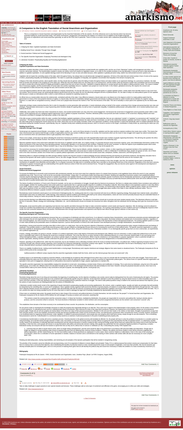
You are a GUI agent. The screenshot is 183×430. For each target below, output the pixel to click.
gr (9, 29)
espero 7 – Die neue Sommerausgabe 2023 (9, 96)
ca (15, 30)
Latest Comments (7, 45)
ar (15, 29)
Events (46, 23)
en (8, 27)
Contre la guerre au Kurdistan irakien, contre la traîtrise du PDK (171, 158)
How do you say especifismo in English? (147, 38)
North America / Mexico (9, 74)
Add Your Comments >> (150, 364)
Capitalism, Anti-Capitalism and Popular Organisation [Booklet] (171, 114)
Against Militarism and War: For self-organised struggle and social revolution (171, 84)
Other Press (6, 91)
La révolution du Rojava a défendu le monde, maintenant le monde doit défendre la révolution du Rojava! (171, 99)
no (11, 29)
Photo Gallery (6, 49)
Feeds (9, 134)
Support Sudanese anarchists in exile (169, 38)
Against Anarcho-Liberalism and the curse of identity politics (9, 125)
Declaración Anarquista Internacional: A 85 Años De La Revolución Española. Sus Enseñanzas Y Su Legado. (171, 139)
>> (6, 32)
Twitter (52, 23)
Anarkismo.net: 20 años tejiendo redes (170, 31)
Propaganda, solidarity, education (145, 35)
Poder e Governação (9, 120)
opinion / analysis (52, 31)
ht (6, 30)
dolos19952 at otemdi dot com (61, 383)
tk (3, 29)
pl (2, 30)
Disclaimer (5, 424)
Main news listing (7, 42)
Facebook (60, 23)
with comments (37, 364)
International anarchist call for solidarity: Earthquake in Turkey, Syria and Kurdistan (171, 48)
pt (1, 29)
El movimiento (139, 54)
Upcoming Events (8, 82)
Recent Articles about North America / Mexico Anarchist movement (146, 47)
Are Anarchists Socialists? (142, 57)
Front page (5, 41)
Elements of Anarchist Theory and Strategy (170, 54)
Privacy (13, 424)
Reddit (47, 369)
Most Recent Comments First (146, 372)
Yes (20, 381)
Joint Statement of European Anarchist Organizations (172, 43)
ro (4, 31)
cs (13, 30)
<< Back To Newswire (90, 398)
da (2, 31)
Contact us (27, 23)
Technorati (55, 369)
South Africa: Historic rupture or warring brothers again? (172, 132)
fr (10, 27)
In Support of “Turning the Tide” (143, 50)
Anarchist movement (9, 85)
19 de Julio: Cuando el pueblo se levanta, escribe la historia (172, 59)
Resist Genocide (168, 35)
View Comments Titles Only (146, 374)
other (6, 29)
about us (3, 68)
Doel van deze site (15, 23)
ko (9, 31)
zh (11, 30)
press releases (172, 172)
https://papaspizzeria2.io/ (35, 389)
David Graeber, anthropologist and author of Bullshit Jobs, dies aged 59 (9, 113)
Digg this (23, 369)
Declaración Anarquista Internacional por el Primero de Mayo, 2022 (171, 72)
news (172, 165)
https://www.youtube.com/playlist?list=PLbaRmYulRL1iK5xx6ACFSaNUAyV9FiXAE (53, 359)
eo (7, 31)
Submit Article (38, 23)
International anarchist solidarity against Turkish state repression (170, 65)
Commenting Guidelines (9, 46)
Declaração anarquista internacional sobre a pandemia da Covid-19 (170, 91)
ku (8, 30)
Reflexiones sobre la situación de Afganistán (170, 124)
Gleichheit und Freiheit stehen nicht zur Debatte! (171, 152)
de (4, 30)
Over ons (4, 23)
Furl (40, 369)
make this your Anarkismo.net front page (8, 35)
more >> (14, 130)
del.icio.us (32, 369)
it (14, 27)
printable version (25, 364)
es (12, 27)
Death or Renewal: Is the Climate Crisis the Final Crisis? (171, 147)
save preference (147, 375)
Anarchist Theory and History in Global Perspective (172, 106)
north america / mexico (27, 31)
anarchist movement (40, 31)
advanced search (6, 65)
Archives (4, 51)
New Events (6, 72)
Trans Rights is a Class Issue (172, 110)
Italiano (137, 409)
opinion (172, 169)
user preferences (7, 25)
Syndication (5, 52)
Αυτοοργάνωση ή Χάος (170, 128)
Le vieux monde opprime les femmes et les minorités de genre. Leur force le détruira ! (172, 78)
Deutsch (141, 409)
